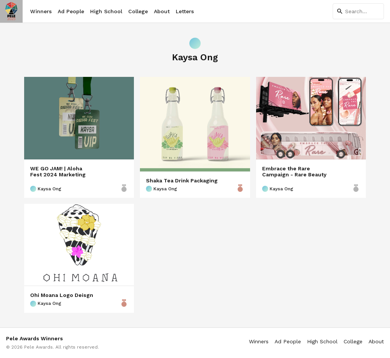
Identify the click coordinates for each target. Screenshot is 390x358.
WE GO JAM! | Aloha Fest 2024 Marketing (58, 171)
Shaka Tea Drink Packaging (182, 180)
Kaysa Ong (45, 189)
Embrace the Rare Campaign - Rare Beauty (294, 171)
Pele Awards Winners (34, 338)
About (162, 11)
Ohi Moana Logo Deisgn (61, 295)
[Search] (358, 11)
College (138, 11)
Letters (185, 11)
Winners (41, 11)
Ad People (71, 11)
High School (106, 11)
